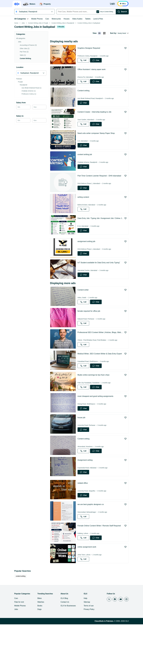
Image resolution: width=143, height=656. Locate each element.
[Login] (112, 3)
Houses (66, 19)
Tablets (87, 19)
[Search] (122, 11)
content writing (20, 608)
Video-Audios (77, 19)
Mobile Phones (37, 19)
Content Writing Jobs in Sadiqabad (88, 55)
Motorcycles (56, 19)
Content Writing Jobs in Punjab (38, 55)
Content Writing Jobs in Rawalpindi (62, 55)
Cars (47, 19)
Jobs (23, 55)
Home (16, 55)
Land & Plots (98, 19)
